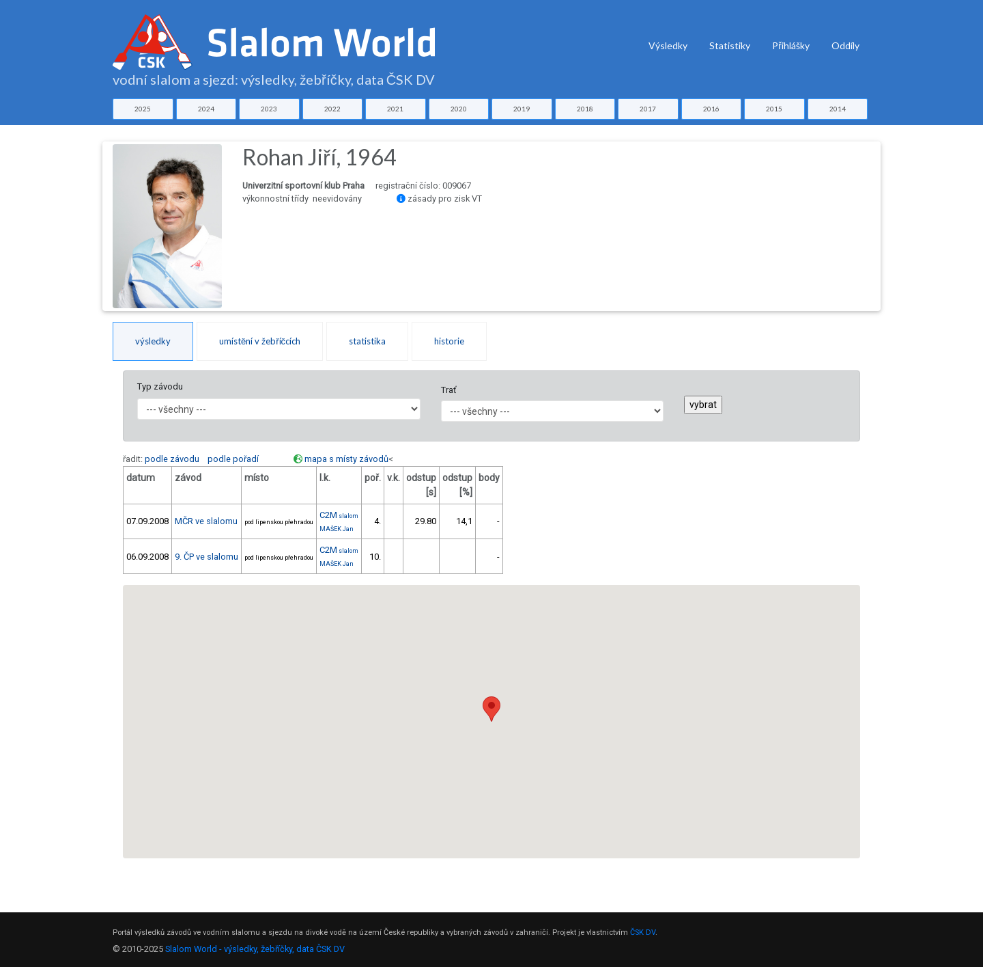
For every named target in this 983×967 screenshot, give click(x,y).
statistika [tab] (367, 341)
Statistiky (729, 45)
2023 (269, 109)
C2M (338, 515)
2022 (332, 109)
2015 (774, 109)
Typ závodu (160, 386)
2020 (459, 109)
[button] (491, 709)
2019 (521, 109)
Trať (448, 390)
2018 (585, 109)
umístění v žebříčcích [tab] (259, 341)
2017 (648, 109)
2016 (711, 109)
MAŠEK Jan (336, 529)
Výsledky (668, 45)
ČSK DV (642, 932)
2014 (837, 109)
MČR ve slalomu (206, 521)
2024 (206, 109)
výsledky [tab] (153, 341)
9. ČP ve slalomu (206, 556)
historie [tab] (449, 341)
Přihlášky (791, 45)
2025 (142, 109)
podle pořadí (233, 459)
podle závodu (172, 459)
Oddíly (845, 45)
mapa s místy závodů (346, 459)
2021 (395, 109)
